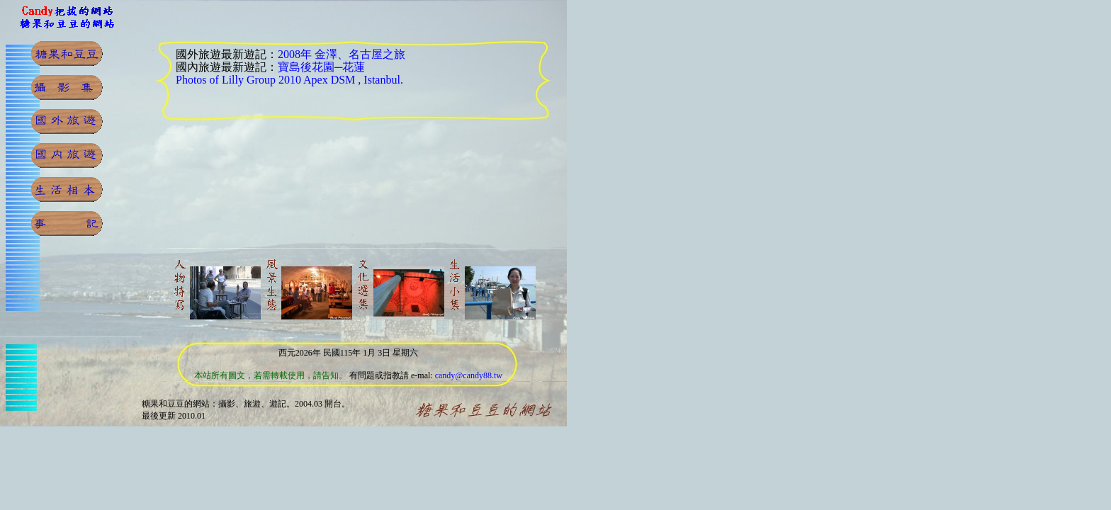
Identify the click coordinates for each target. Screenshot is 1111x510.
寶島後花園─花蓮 (321, 67)
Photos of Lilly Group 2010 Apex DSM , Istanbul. (289, 80)
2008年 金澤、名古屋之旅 (341, 54)
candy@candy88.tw (468, 375)
